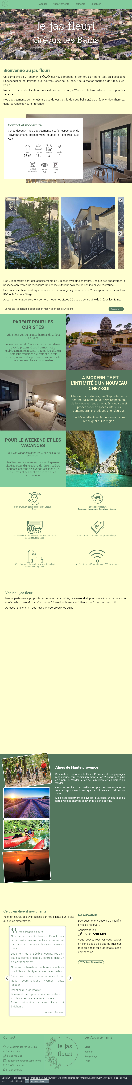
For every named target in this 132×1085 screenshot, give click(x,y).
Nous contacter (13, 1070)
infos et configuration (39, 1081)
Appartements (61, 3)
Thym (87, 1060)
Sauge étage (90, 1056)
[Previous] (9, 233)
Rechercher (116, 309)
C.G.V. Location (13, 1065)
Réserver (95, 3)
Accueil (43, 3)
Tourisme (80, 3)
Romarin (88, 1051)
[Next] (119, 233)
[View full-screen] (120, 200)
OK (27, 1081)
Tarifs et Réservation (91, 962)
